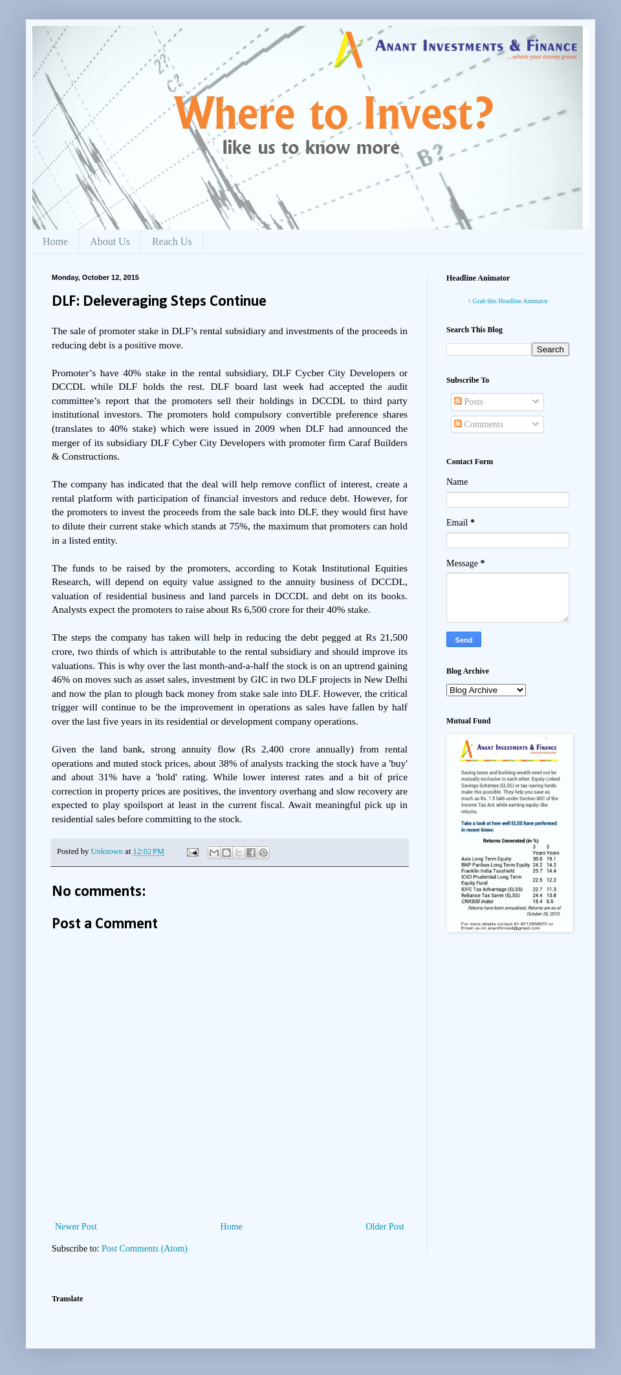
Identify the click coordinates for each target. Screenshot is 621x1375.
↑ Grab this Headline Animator (507, 300)
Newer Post (76, 1226)
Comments (478, 424)
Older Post (385, 1226)
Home (55, 241)
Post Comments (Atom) (145, 1248)
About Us (110, 241)
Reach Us (172, 241)
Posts (468, 402)
